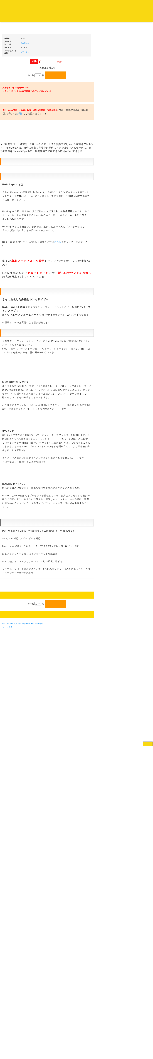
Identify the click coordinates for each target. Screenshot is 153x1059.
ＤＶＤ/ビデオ (11, 385)
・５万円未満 (137, 157)
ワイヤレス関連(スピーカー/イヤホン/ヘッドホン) (139, 256)
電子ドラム (133, 427)
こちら (87, 546)
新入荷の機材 (134, 102)
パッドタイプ (137, 391)
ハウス (8, 270)
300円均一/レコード (14, 330)
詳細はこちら (8, 565)
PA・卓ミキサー (135, 317)
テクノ (8, 276)
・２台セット (137, 143)
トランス (9, 283)
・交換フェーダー (139, 193)
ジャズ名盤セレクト (14, 140)
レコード (106, 23)
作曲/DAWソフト (138, 349)
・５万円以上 (137, 163)
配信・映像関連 (135, 329)
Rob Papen (54, 136)
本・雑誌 (9, 412)
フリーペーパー (12, 418)
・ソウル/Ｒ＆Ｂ (14, 252)
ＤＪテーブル (134, 217)
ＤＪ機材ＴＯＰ (135, 89)
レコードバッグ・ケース (139, 241)
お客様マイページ (120, 17)
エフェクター (134, 439)
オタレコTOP (7, 17)
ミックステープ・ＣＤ (15, 361)
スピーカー (133, 247)
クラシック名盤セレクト (16, 158)
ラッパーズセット (139, 365)
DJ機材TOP (22, 17)
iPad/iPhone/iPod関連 (138, 223)
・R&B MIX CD (14, 258)
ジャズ (8, 134)
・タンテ (135, 137)
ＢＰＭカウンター (136, 284)
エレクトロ (10, 264)
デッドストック (12, 348)
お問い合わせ (65, 17)
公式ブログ (51, 17)
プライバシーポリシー (102, 1045)
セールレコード (12, 324)
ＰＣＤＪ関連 (134, 126)
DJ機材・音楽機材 (124, 23)
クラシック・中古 (13, 164)
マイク (131, 271)
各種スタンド (134, 277)
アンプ (131, 305)
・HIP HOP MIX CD (16, 235)
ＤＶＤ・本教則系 (136, 311)
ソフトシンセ (55, 145)
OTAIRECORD (75, 1053)
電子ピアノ (133, 433)
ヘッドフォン (134, 211)
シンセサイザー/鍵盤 (137, 412)
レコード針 (133, 199)
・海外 (10, 115)
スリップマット (135, 205)
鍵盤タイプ (136, 385)
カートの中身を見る (96, 17)
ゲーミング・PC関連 (137, 446)
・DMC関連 (12, 241)
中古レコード (11, 355)
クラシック (10, 152)
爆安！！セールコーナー (139, 95)
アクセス (51, 1045)
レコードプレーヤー (137, 299)
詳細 (59, 225)
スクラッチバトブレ (14, 128)
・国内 (10, 121)
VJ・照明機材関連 (136, 323)
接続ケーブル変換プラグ (139, 265)
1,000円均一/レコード (15, 342)
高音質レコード (12, 177)
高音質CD (9, 171)
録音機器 (132, 406)
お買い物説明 (36, 17)
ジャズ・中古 (11, 146)
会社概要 (79, 17)
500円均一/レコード (14, 336)
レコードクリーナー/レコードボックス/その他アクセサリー (15, 394)
